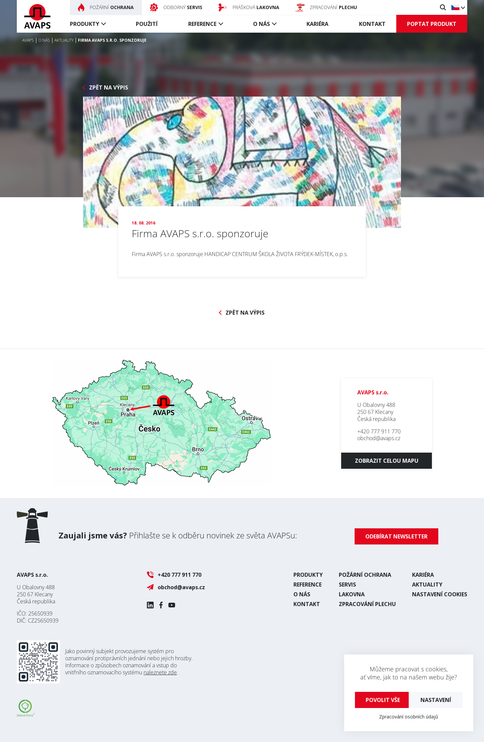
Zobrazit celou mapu (386, 460)
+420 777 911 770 (379, 431)
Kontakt (372, 24)
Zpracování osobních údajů (408, 716)
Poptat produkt (431, 24)
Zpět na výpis (108, 87)
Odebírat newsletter (396, 536)
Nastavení (435, 700)
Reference (202, 24)
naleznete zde (160, 672)
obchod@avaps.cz (378, 438)
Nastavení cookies (439, 594)
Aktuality (427, 584)
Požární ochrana (365, 574)
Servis (347, 584)
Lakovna (352, 594)
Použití (147, 24)
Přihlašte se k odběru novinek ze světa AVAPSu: (177, 535)
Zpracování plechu (367, 604)
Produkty (84, 24)
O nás (261, 24)
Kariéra (317, 24)
